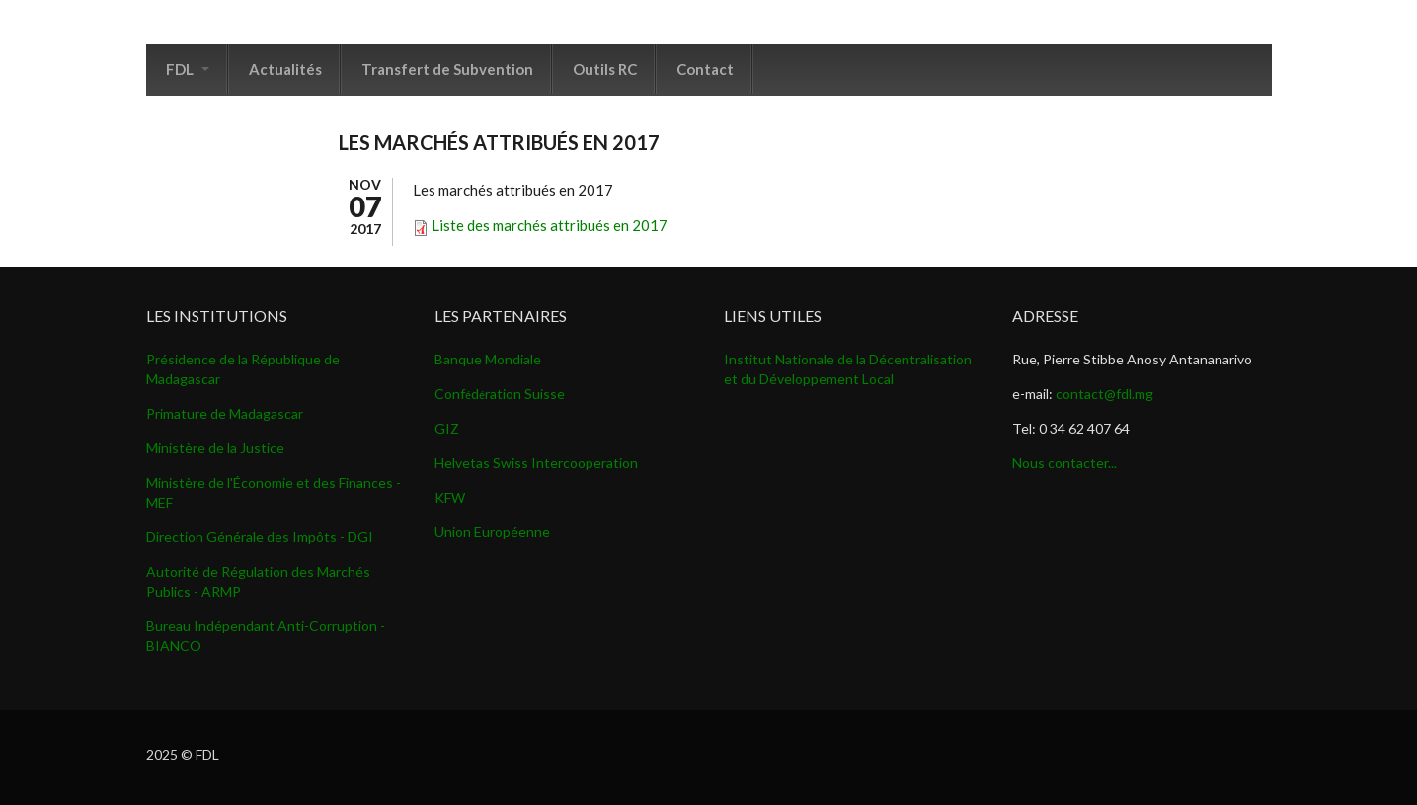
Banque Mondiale (487, 359)
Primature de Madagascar (224, 413)
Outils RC (605, 69)
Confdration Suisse (499, 393)
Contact (705, 69)
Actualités (285, 69)
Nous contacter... (1064, 462)
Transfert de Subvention (447, 69)
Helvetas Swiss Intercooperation (536, 462)
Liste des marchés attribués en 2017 (550, 225)
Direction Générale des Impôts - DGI (259, 536)
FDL (187, 69)
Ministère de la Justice (215, 448)
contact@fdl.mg (1104, 393)
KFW (449, 497)
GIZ (446, 428)
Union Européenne (492, 531)
